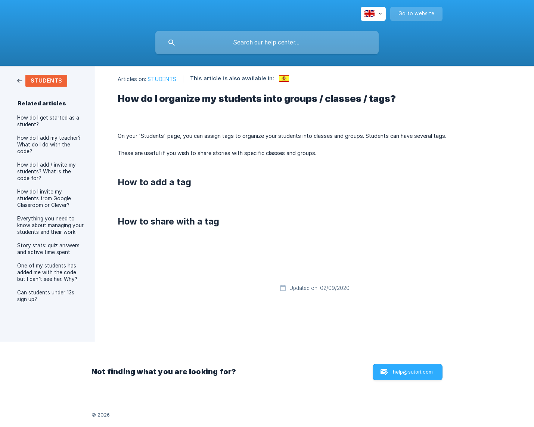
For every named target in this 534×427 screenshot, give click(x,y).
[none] (373, 14)
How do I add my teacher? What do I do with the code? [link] (49, 144)
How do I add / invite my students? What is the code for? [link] (46, 171)
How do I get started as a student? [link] (48, 121)
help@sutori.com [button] (413, 372)
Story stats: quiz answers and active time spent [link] (48, 248)
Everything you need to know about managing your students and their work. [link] (50, 225)
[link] (42, 80)
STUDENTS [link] (162, 79)
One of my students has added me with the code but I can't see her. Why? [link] (47, 272)
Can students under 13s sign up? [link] (45, 296)
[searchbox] (267, 42)
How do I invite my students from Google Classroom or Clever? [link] (44, 198)
